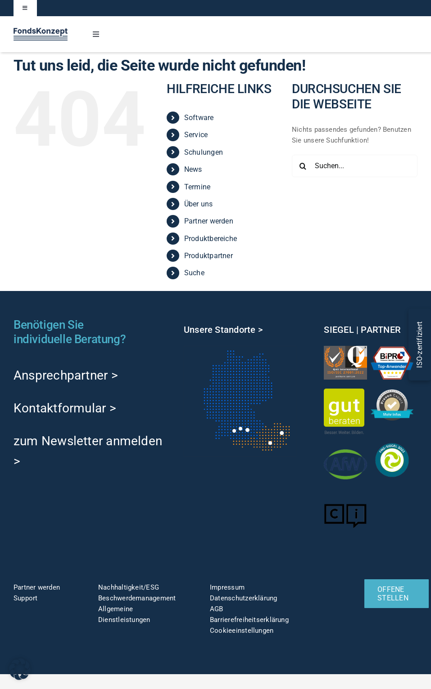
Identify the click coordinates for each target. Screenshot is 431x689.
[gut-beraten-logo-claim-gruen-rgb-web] (344, 392)
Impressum (227, 587)
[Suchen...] (354, 166)
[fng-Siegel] (392, 442)
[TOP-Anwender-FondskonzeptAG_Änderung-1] (392, 349)
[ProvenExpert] (392, 393)
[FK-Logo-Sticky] (41, 31)
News (193, 169)
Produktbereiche (210, 238)
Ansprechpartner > (66, 375)
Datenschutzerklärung (243, 598)
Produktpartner (208, 255)
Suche (194, 272)
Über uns (198, 204)
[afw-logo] (345, 446)
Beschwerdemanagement (137, 598)
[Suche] (303, 166)
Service (196, 134)
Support (26, 598)
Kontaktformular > (65, 408)
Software (199, 117)
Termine (197, 187)
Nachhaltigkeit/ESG (128, 587)
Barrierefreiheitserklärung (249, 620)
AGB (216, 609)
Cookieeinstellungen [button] (241, 630)
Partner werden (208, 221)
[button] (20, 669)
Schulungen (203, 152)
